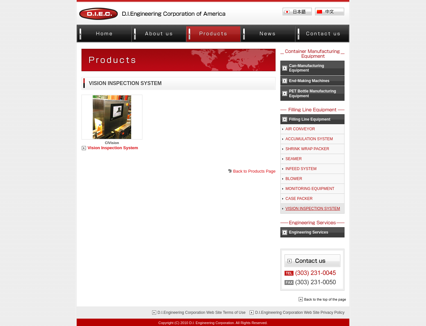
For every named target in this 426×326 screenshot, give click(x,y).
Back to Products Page (254, 171)
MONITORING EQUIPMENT (309, 188)
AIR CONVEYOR (300, 129)
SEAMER (293, 159)
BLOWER (293, 178)
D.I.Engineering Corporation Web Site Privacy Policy (300, 312)
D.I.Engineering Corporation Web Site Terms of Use (201, 312)
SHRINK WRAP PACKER (307, 149)
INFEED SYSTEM (301, 169)
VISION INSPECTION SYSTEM (312, 208)
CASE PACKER (298, 198)
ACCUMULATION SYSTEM (309, 139)
